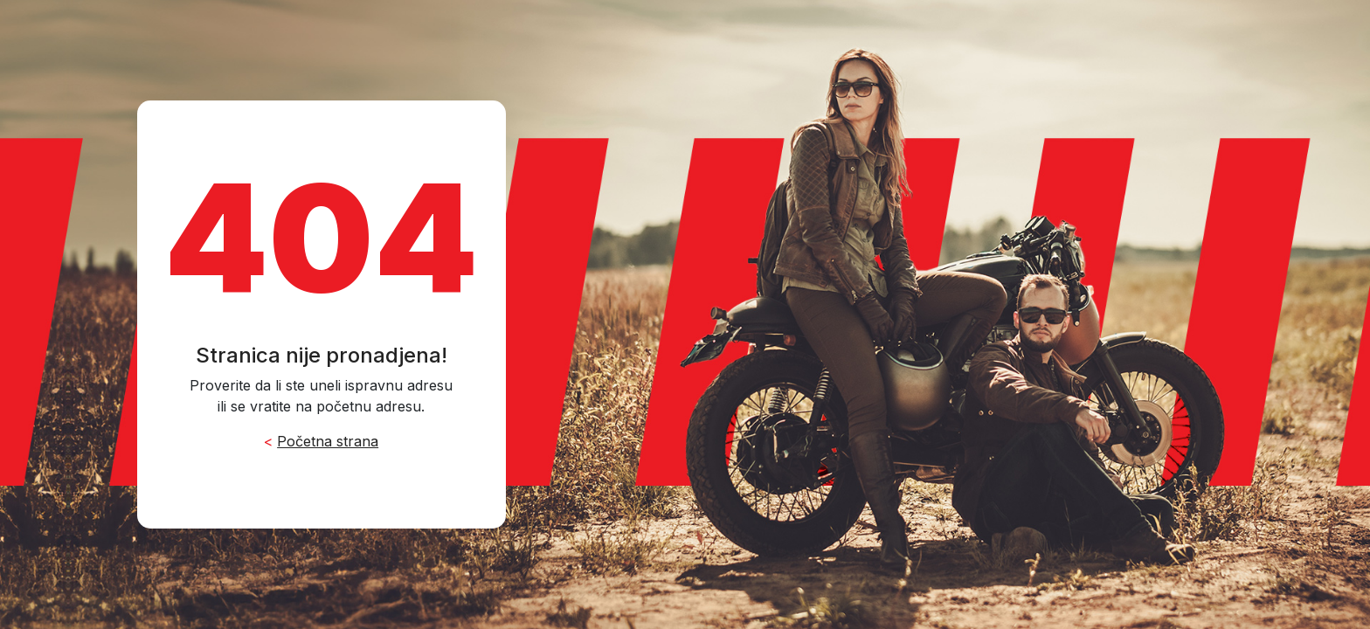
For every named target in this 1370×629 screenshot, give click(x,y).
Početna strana (327, 441)
